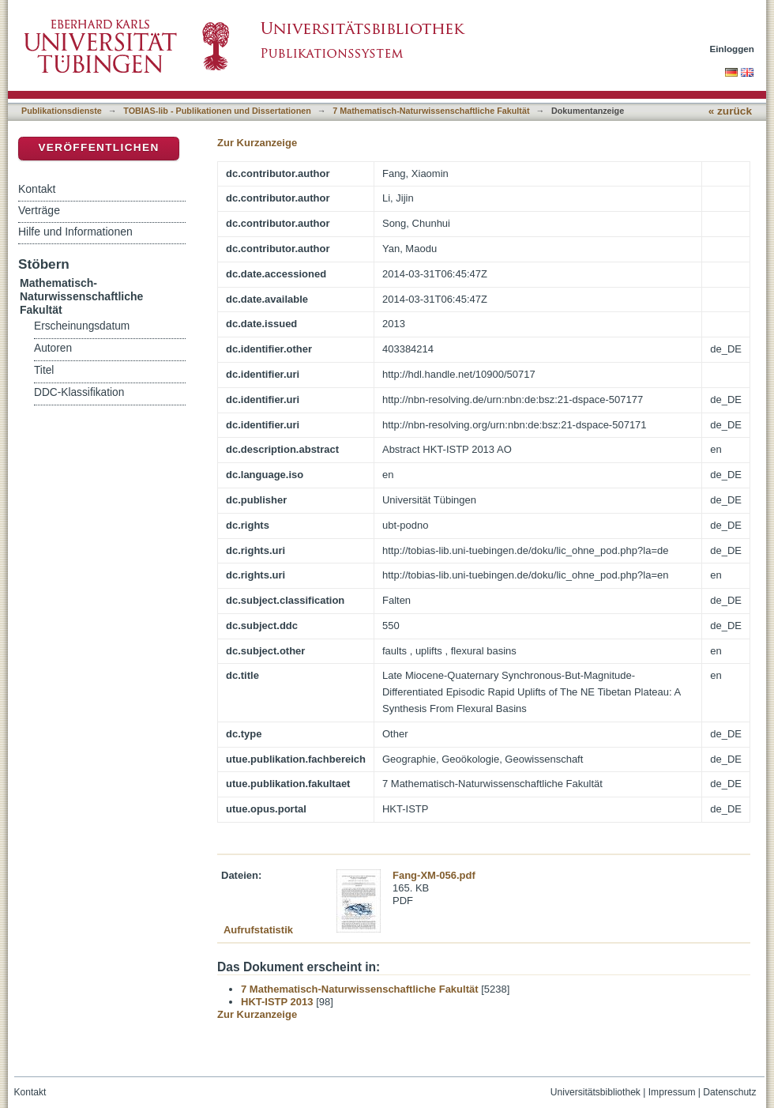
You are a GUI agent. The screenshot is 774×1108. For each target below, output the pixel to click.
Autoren (53, 348)
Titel (44, 370)
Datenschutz (729, 1092)
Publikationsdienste (61, 110)
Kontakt (36, 189)
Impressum (672, 1092)
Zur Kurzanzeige (257, 143)
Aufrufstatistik (258, 930)
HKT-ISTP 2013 (277, 1002)
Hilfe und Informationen (75, 231)
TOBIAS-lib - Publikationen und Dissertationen (217, 110)
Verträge (39, 210)
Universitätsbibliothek (595, 1092)
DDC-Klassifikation (79, 392)
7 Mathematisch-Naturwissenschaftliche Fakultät (431, 110)
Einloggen (732, 48)
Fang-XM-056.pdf (434, 875)
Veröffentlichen (98, 147)
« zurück (730, 111)
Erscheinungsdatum (82, 326)
